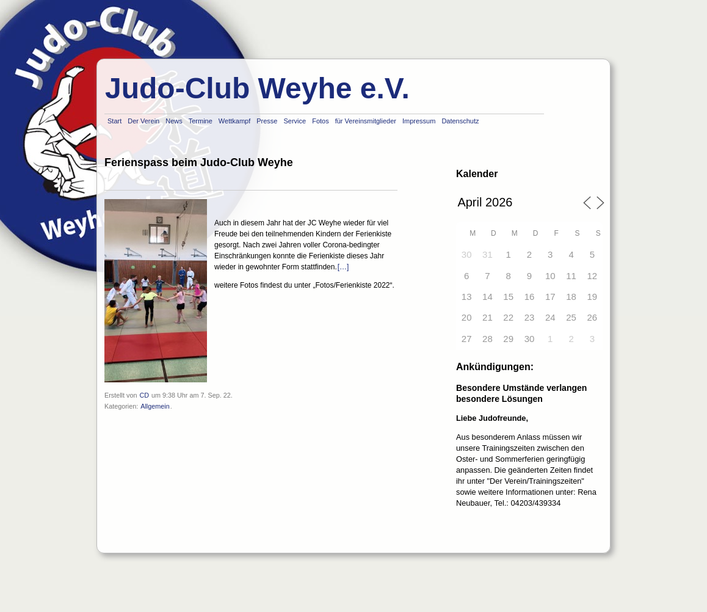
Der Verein (143, 121)
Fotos (320, 121)
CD (144, 395)
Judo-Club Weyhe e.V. (257, 88)
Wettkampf (234, 121)
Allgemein (154, 406)
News (174, 121)
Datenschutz (460, 121)
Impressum (418, 121)
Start (114, 121)
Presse (266, 121)
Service (294, 121)
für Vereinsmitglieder (365, 121)
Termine (200, 121)
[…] (343, 267)
